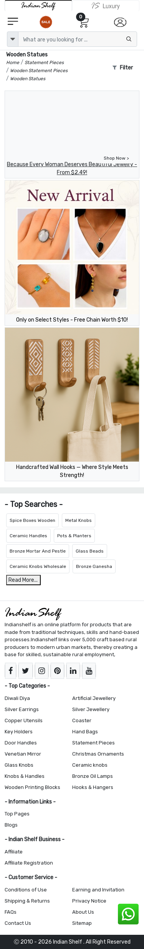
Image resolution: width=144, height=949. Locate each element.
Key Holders (19, 731)
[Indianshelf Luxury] (105, 5)
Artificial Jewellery (94, 698)
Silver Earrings (22, 709)
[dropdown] (12, 39)
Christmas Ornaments (98, 754)
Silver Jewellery (90, 709)
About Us (83, 912)
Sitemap (82, 923)
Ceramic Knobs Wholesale (38, 566)
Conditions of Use (26, 890)
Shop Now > (116, 158)
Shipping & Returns (27, 901)
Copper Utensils (24, 720)
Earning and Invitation (98, 890)
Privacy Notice (89, 901)
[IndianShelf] (38, 5)
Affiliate (14, 852)
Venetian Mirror (23, 754)
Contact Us (18, 923)
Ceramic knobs (90, 765)
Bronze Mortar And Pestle (38, 551)
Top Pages (17, 814)
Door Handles (21, 743)
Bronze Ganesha (94, 566)
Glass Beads (90, 551)
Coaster (81, 720)
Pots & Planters (74, 535)
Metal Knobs (78, 520)
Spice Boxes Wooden (32, 520)
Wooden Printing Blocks (32, 787)
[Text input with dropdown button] (77, 39)
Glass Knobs (19, 765)
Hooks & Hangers (92, 787)
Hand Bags (85, 731)
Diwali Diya (17, 698)
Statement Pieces (93, 743)
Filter (123, 67)
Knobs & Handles (25, 776)
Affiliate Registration (29, 863)
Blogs (11, 825)
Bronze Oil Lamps (92, 776)
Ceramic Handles (28, 535)
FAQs (11, 912)
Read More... (23, 580)
